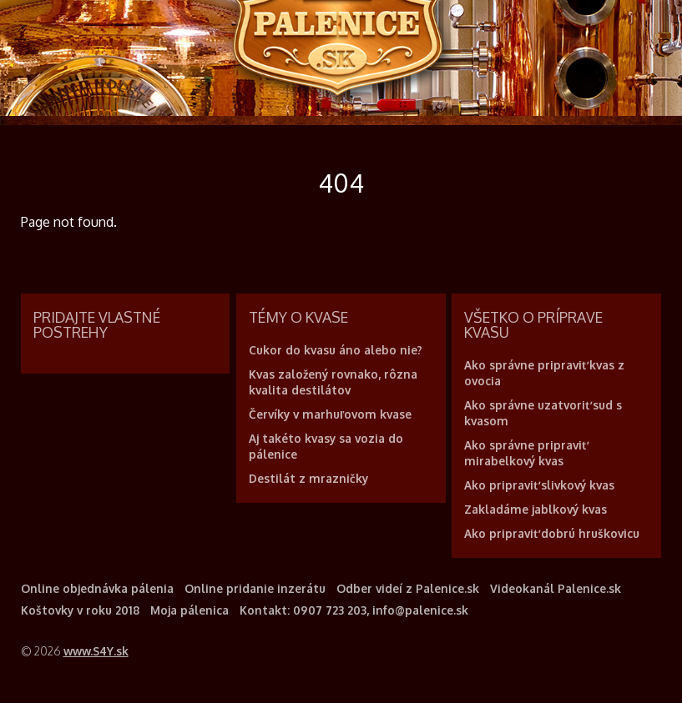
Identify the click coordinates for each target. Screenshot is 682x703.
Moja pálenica (189, 610)
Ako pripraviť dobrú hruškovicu (551, 533)
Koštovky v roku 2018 (80, 610)
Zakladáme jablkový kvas (535, 509)
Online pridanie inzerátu (255, 588)
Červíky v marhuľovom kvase (330, 414)
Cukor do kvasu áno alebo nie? (335, 350)
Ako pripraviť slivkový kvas (539, 485)
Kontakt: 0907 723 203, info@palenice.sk (354, 610)
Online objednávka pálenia (97, 588)
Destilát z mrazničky (308, 478)
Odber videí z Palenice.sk (407, 588)
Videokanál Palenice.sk (555, 588)
